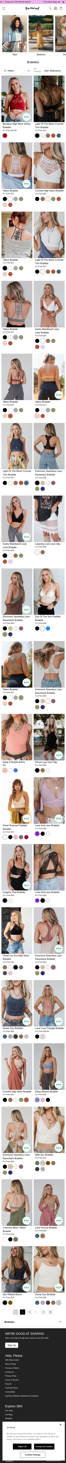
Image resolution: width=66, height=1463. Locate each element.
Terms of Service (12, 1380)
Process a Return (12, 1368)
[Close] (60, 1424)
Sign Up (11, 1345)
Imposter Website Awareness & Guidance (21, 1396)
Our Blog (8, 1415)
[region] (33, 1441)
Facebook (9, 1461)
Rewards (8, 1418)
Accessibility (10, 1392)
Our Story (9, 1411)
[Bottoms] (42, 36)
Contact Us (9, 1372)
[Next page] (50, 1312)
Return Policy (10, 1364)
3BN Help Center (12, 1360)
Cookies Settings (33, 1455)
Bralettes (33, 1322)
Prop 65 (8, 1384)
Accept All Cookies (44, 1446)
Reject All (22, 1446)
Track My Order (11, 1388)
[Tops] (14, 36)
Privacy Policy (10, 1376)
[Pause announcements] (63, 2)
